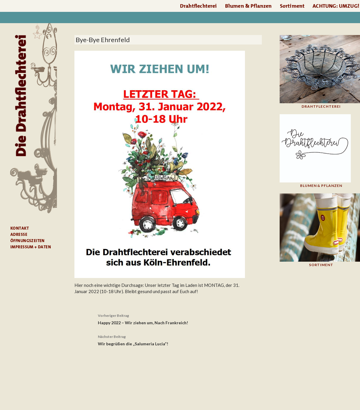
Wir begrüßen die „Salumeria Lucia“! (168, 339)
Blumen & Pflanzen (248, 5)
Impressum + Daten (30, 246)
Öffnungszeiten (27, 240)
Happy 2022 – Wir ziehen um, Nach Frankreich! (168, 318)
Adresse (18, 234)
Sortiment (292, 5)
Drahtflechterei (198, 5)
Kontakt (19, 228)
